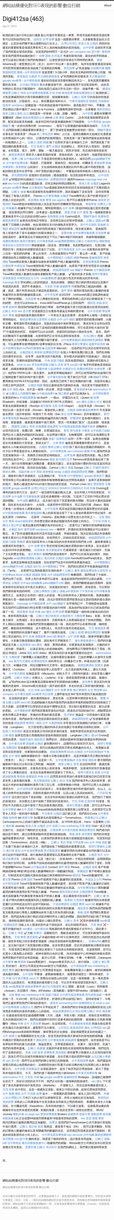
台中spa (25, 583)
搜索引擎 (84, 1114)
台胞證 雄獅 (71, 257)
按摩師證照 (11, 924)
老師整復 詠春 (55, 216)
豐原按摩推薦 (48, 1114)
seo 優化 (81, 401)
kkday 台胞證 (62, 471)
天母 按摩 (8, 1089)
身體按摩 (40, 636)
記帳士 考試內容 (45, 558)
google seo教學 (12, 80)
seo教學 (37, 694)
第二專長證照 (45, 134)
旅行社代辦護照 (51, 986)
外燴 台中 (23, 1023)
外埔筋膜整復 (28, 397)
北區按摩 (30, 298)
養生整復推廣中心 (86, 640)
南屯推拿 (75, 430)
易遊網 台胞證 (34, 743)
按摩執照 (103, 216)
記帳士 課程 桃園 (38, 142)
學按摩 (106, 311)
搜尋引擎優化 (28, 241)
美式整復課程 (97, 76)
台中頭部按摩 (25, 789)
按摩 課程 (45, 55)
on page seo (32, 1114)
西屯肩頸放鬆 (93, 994)
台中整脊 (8, 961)
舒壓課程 (75, 418)
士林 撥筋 (8, 735)
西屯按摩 (69, 68)
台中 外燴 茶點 (98, 842)
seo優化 (27, 929)
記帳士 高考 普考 (59, 364)
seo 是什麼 (93, 51)
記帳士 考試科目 (47, 1147)
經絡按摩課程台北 (84, 93)
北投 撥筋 (105, 517)
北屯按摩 (100, 233)
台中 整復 (83, 212)
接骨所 (102, 200)
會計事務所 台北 (83, 690)
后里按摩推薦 (91, 261)
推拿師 (38, 352)
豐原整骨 (98, 484)
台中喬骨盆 (94, 121)
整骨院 (30, 723)
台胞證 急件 (16, 529)
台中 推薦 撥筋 (11, 1093)
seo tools (13, 183)
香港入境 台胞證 (88, 43)
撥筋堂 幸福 (94, 303)
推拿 (17, 282)
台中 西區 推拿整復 (42, 471)
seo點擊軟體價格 (64, 241)
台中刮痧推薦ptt (93, 751)
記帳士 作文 (95, 401)
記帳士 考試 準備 (61, 842)
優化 (90, 484)
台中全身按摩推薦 (32, 850)
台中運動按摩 (22, 710)
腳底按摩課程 (17, 154)
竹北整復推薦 (31, 496)
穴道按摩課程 (61, 904)
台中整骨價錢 (51, 195)
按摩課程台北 (87, 1003)
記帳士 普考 (71, 764)
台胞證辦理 (86, 891)
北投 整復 (82, 760)
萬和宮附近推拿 (69, 891)
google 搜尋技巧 (94, 476)
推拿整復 (21, 167)
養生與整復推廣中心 (34, 1143)
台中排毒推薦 (102, 591)
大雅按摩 (79, 616)
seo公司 (34, 978)
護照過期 (32, 937)
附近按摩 (80, 1011)
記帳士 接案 (66, 467)
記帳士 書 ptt (90, 735)
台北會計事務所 (29, 84)
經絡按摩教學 (58, 751)
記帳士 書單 (72, 570)
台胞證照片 (66, 616)
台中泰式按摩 (17, 743)
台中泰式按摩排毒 (17, 163)
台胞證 (64, 195)
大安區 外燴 (52, 286)
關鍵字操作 (90, 216)
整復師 (21, 541)
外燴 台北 (43, 776)
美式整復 (69, 714)
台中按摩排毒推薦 (38, 93)
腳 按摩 (94, 397)
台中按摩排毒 (58, 451)
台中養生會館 (23, 694)
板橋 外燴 (90, 451)
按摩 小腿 (17, 158)
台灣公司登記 (69, 43)
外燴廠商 (11, 208)
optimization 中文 (13, 1077)
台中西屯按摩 (11, 883)
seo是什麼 (76, 364)
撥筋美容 (83, 908)
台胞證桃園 (55, 723)
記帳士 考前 (19, 93)
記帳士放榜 (13, 702)
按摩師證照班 (58, 179)
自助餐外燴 (97, 68)
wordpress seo (45, 529)
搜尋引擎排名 (86, 772)
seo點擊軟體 (49, 278)
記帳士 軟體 (61, 447)
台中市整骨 (9, 809)
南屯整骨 (45, 406)
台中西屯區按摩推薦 (72, 994)
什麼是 (86, 430)
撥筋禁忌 (39, 739)
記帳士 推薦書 (36, 1048)
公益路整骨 (55, 368)
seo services (75, 1134)
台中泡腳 (88, 1134)
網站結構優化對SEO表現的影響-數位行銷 (41, 5)
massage (8, 282)
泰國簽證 (31, 776)
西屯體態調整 (20, 175)
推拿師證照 (77, 1027)
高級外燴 (24, 471)
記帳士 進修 (19, 191)
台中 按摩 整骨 (37, 546)
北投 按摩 (58, 406)
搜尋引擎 (27, 817)
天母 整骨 (20, 937)
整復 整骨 (98, 1118)
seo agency (59, 200)
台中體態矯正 (55, 257)
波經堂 (38, 39)
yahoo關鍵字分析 (13, 566)
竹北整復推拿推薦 (80, 1023)
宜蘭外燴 (41, 368)
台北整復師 (36, 187)
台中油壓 (17, 496)
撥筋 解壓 (33, 653)
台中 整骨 (14, 756)
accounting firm (68, 1003)
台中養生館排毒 (57, 377)
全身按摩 (99, 368)
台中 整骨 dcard (12, 521)
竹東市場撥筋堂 (79, 101)
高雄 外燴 (34, 611)
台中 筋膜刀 (28, 809)
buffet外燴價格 (32, 348)
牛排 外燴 (55, 93)
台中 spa (80, 249)
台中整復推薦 (56, 1040)
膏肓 (66, 430)
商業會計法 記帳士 (96, 817)
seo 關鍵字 (76, 270)
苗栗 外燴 (70, 212)
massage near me (96, 179)
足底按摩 (89, 801)
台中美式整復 (17, 673)
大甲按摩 (78, 842)
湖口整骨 (63, 393)
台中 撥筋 (69, 319)
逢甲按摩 (29, 529)
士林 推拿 (37, 1052)
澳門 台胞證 (53, 146)
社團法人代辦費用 (20, 393)
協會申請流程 (97, 344)
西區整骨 (22, 611)
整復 (99, 60)
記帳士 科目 (10, 311)
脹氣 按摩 (83, 912)
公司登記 (63, 1027)
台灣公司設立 (39, 488)
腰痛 (20, 72)
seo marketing (70, 826)
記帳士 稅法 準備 (61, 780)
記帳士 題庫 (79, 97)
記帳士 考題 (16, 933)
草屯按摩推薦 (40, 364)
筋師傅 (13, 307)
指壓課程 (11, 747)
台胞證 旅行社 (33, 566)
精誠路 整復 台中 (42, 574)
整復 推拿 (75, 834)
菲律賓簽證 (9, 278)
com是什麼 (21, 1139)
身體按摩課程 (86, 665)
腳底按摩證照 (11, 220)
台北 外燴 (34, 690)
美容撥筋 (33, 200)
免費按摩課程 (11, 241)
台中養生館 (41, 929)
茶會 (28, 1052)
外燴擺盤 (41, 426)
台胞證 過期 (90, 867)
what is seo (24, 364)
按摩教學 (49, 1052)
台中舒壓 (88, 47)
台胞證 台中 (55, 319)
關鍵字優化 (104, 130)
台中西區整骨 (101, 393)
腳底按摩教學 (90, 410)
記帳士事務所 (42, 591)
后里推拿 (39, 550)
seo (11, 661)
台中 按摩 (68, 208)
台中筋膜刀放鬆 (100, 430)
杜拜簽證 (56, 55)
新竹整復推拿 (66, 249)
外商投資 (19, 266)
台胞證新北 (27, 352)
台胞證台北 (69, 368)
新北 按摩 (67, 414)
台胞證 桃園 (35, 385)
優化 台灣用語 (93, 1027)
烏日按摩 (47, 694)
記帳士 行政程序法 (87, 241)
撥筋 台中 (42, 723)
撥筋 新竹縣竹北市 (61, 459)
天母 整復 (85, 826)
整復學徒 (91, 204)
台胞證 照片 (96, 854)
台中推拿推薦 (45, 241)
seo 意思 (86, 1118)
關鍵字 (97, 377)
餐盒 (65, 986)
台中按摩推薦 (11, 1007)
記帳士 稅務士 (22, 677)
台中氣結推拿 (32, 158)
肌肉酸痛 (36, 583)
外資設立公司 (93, 879)
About (107, 5)
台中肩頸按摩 (33, 72)
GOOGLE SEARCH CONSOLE (65, 488)
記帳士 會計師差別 (47, 616)
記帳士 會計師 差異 (31, 1126)
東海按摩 (67, 93)
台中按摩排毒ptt (12, 348)
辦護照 (93, 101)
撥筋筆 (92, 760)
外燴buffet (41, 179)
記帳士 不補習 (92, 467)
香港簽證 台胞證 (27, 76)
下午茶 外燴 (100, 521)
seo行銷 (52, 636)
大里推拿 (78, 900)
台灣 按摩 (48, 39)
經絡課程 (52, 426)
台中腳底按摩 (102, 270)
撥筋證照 (14, 228)
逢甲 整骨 (67, 290)
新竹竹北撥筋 (88, 224)
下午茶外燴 (86, 591)
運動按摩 (96, 1114)
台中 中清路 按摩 (31, 1093)
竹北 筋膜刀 (38, 146)
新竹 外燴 (28, 636)
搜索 (51, 438)
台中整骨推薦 (32, 80)
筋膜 (97, 772)
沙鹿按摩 (8, 266)
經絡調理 (19, 723)
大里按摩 (35, 1023)
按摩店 (99, 665)
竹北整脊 (47, 813)
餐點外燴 (18, 1114)
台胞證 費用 (46, 447)
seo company (77, 51)
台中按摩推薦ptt (71, 340)
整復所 (61, 636)
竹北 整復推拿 (97, 628)
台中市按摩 (51, 294)
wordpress (18, 105)
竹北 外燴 (78, 801)
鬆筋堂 (77, 875)
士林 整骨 (59, 117)
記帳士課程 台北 (19, 113)
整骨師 (106, 51)
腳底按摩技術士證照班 (33, 319)
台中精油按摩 (44, 393)
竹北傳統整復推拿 (49, 76)
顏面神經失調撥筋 (93, 340)
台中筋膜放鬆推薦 (70, 426)
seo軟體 (105, 920)
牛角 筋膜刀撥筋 (54, 360)
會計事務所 (35, 554)
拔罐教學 (65, 286)
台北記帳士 (90, 336)
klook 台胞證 (23, 574)
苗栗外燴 (66, 233)
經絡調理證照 (61, 270)
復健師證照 (96, 257)
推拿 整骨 (45, 200)
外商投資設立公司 (28, 278)
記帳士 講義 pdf (96, 220)
